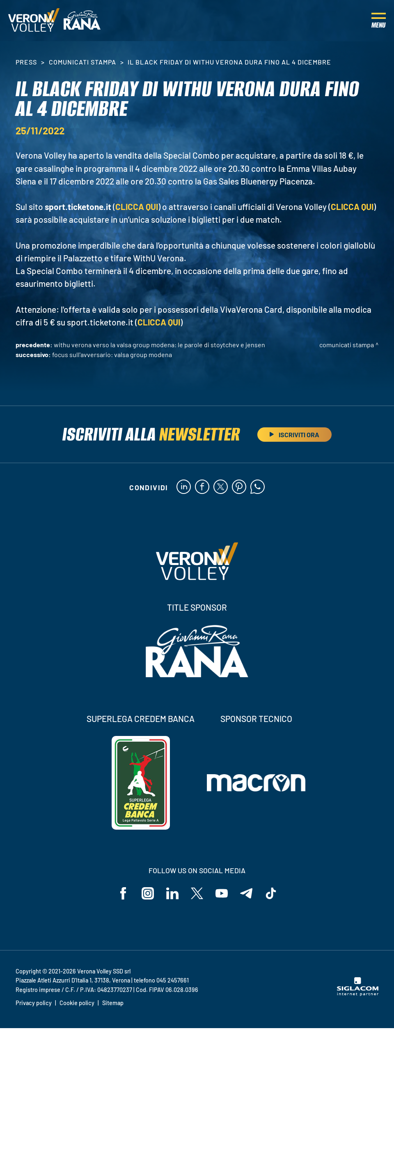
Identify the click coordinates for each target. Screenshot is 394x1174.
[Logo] (34, 20)
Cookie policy (77, 1002)
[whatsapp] (257, 487)
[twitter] (220, 487)
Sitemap (113, 1002)
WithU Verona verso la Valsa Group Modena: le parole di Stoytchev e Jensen (159, 344)
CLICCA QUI (136, 206)
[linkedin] (183, 487)
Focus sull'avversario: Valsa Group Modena (112, 354)
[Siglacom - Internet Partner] (357, 993)
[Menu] (378, 20)
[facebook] (202, 487)
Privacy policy (34, 1002)
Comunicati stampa (82, 62)
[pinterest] (239, 487)
